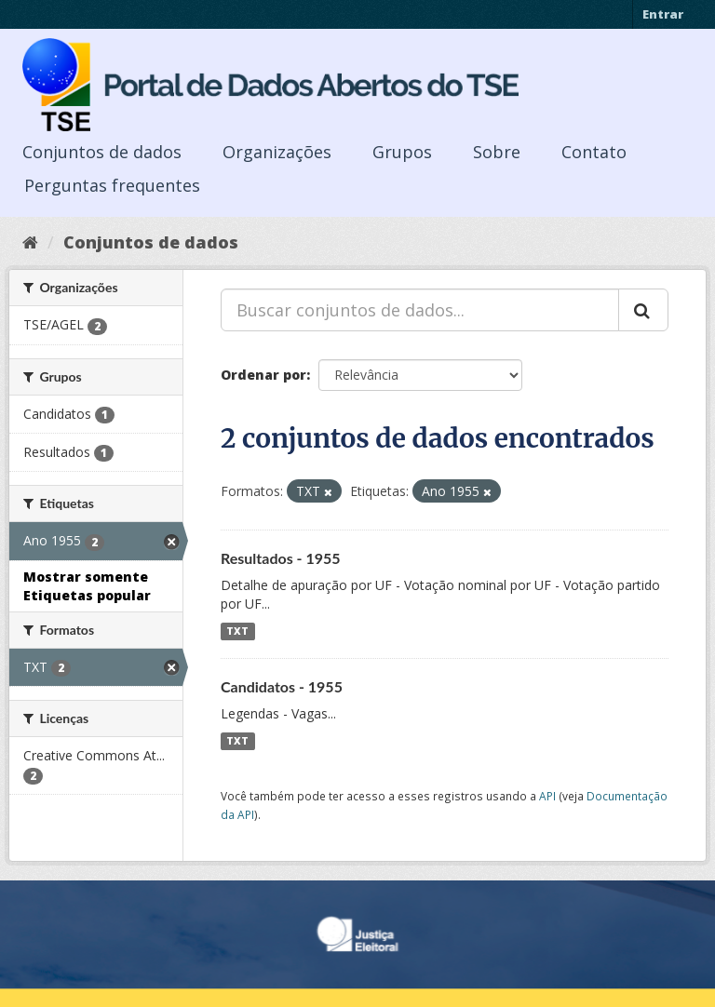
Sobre (496, 152)
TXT (237, 631)
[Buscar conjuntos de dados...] (420, 310)
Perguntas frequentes (112, 185)
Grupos (402, 152)
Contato (594, 152)
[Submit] (643, 310)
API (547, 795)
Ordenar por (263, 374)
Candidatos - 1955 (282, 686)
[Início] (30, 242)
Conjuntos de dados (102, 152)
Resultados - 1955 (281, 558)
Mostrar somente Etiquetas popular (87, 586)
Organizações (277, 152)
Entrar (662, 14)
